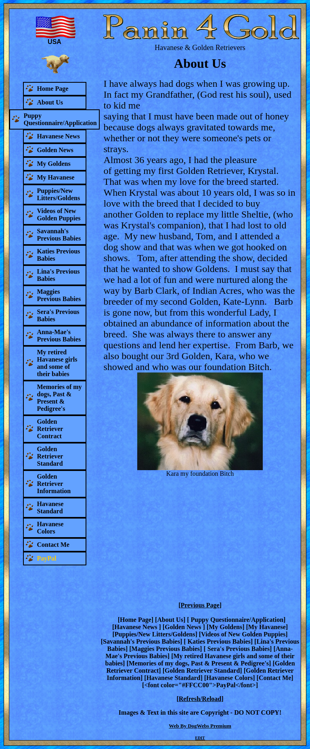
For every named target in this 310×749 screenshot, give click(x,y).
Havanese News (136, 626)
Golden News (184, 626)
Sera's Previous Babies (238, 648)
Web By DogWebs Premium (200, 726)
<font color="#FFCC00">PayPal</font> (200, 685)
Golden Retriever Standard (202, 670)
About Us (170, 619)
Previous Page (199, 605)
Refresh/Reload (200, 698)
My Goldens (225, 626)
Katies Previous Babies (218, 641)
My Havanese (267, 626)
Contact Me (275, 677)
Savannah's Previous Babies (141, 641)
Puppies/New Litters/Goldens (155, 634)
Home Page (135, 619)
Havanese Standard (174, 677)
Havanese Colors (229, 677)
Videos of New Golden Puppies (243, 634)
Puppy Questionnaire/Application (236, 619)
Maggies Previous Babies (166, 648)
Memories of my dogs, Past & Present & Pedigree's (199, 663)
